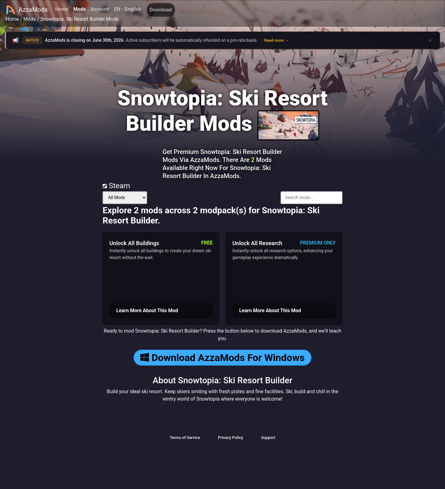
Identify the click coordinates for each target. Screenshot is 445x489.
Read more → (276, 40)
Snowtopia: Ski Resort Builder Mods (79, 19)
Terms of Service (185, 437)
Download (161, 10)
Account (100, 9)
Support (268, 437)
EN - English (127, 9)
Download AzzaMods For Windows (222, 358)
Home (61, 9)
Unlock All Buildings (134, 243)
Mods (79, 9)
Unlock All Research (257, 243)
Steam (116, 185)
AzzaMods (27, 10)
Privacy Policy (230, 437)
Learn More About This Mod (147, 310)
